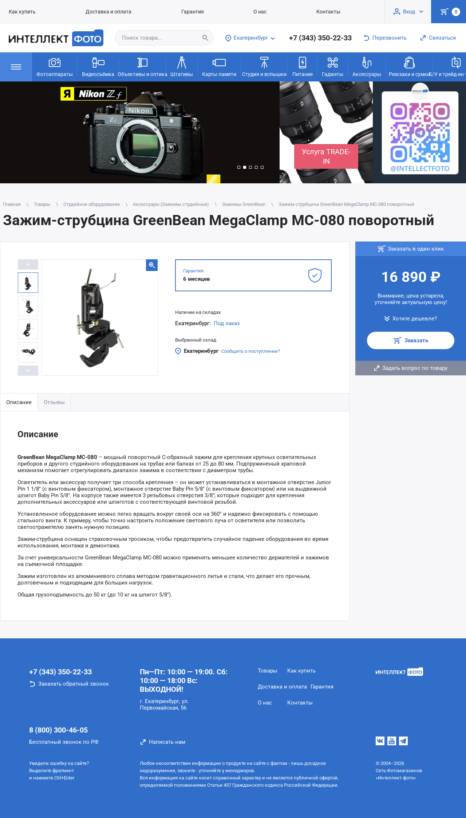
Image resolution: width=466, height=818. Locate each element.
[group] (140, 132)
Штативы (181, 66)
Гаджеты (332, 66)
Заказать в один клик (416, 249)
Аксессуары (366, 66)
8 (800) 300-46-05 (58, 730)
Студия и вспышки (264, 66)
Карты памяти (219, 66)
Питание (302, 66)
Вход (409, 11)
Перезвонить (389, 38)
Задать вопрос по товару (414, 368)
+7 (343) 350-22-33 (320, 37)
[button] (238, 167)
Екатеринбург (201, 351)
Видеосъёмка (98, 66)
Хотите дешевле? (414, 318)
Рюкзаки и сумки (409, 66)
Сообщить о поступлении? (250, 351)
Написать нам (167, 742)
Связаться (442, 38)
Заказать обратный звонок (73, 684)
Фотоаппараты (54, 66)
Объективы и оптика (142, 66)
